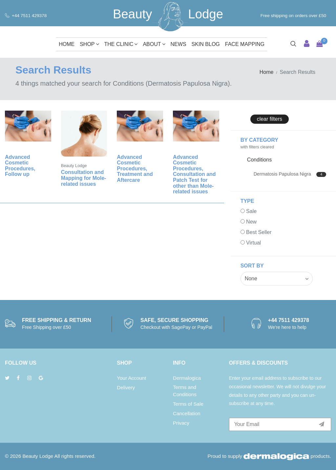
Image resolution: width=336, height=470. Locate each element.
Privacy (181, 423)
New (251, 221)
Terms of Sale (188, 404)
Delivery (126, 387)
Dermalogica (187, 378)
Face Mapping (244, 44)
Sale (251, 211)
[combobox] (277, 279)
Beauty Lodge (37, 456)
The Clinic (121, 44)
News (178, 44)
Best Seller (258, 232)
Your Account (131, 378)
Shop (89, 44)
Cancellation (186, 413)
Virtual (253, 243)
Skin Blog (206, 44)
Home (66, 44)
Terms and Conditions (185, 390)
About (154, 44)
